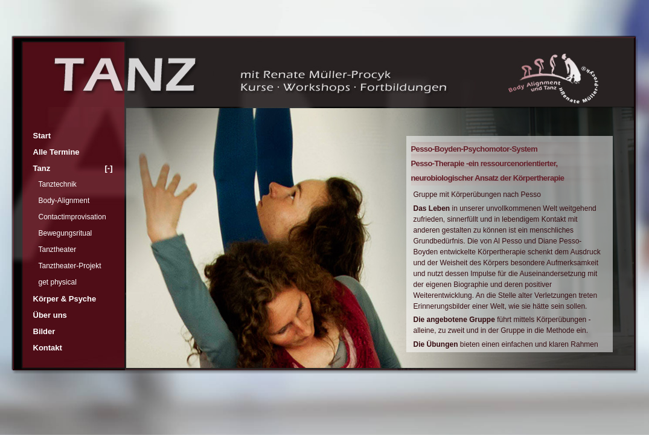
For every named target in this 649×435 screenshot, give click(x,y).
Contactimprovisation (72, 217)
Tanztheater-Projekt (70, 266)
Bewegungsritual (65, 233)
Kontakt (47, 347)
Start (42, 135)
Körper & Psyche (65, 298)
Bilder (44, 331)
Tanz (73, 168)
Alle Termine (56, 151)
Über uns (50, 315)
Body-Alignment (64, 200)
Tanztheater (58, 249)
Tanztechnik (58, 184)
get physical (58, 282)
